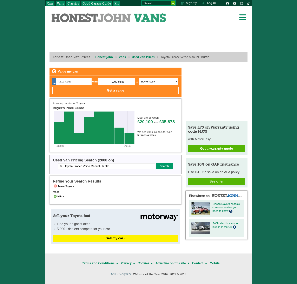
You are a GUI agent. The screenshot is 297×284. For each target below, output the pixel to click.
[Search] (173, 3)
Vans (60, 3)
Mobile (214, 263)
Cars (50, 3)
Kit (116, 3)
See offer (217, 181)
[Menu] (242, 17)
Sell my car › (115, 238)
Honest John (104, 57)
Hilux (58, 196)
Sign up (188, 3)
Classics (73, 3)
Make (63, 186)
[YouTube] (234, 3)
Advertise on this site (170, 263)
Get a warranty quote (216, 148)
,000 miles (118, 81)
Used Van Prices (143, 57)
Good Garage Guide (96, 3)
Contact (197, 263)
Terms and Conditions (98, 263)
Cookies (143, 263)
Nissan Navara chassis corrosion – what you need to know (226, 207)
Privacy (126, 263)
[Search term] (158, 3)
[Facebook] (227, 3)
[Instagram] (241, 3)
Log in (209, 3)
